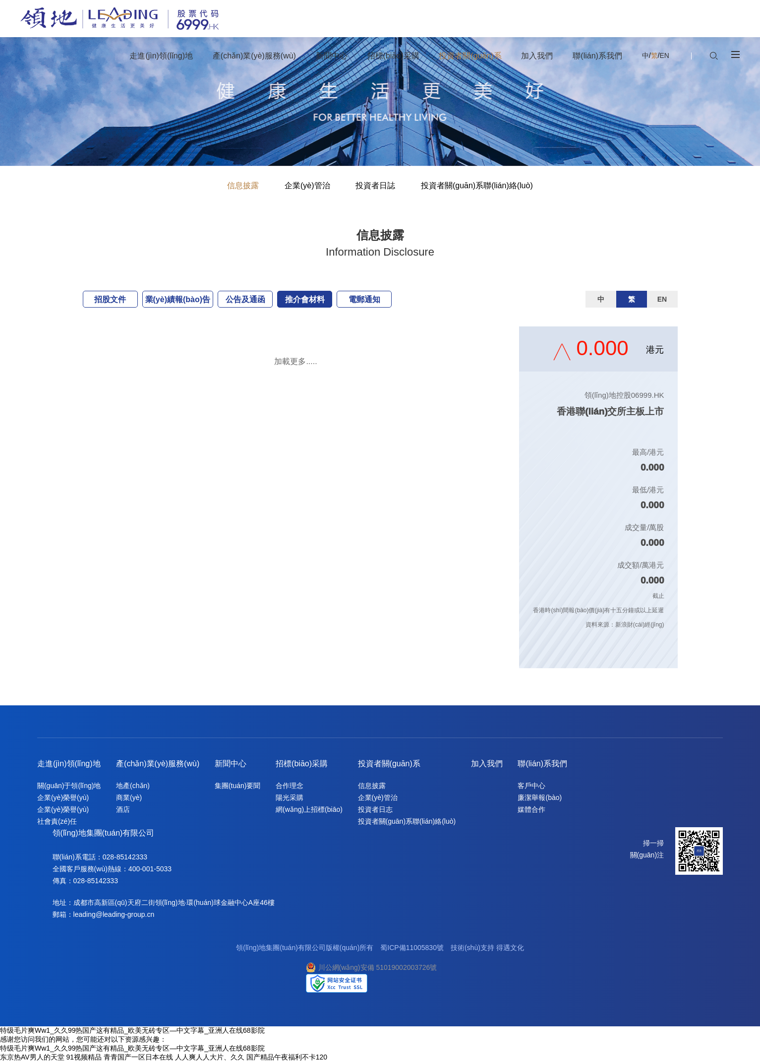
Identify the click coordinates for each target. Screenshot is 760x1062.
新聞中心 (230, 763)
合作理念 (289, 786)
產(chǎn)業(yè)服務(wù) (157, 763)
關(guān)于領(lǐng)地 (69, 786)
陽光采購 (289, 797)
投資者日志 (375, 809)
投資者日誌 (375, 185)
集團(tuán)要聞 (238, 786)
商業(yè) (129, 797)
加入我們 (487, 763)
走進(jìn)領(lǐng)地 (69, 763)
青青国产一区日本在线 (138, 1057)
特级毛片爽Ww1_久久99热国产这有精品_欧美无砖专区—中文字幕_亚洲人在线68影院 (132, 1030)
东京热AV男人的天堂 (32, 1057)
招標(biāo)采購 (302, 763)
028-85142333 (125, 857)
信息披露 (243, 185)
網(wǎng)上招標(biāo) (309, 809)
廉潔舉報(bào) (540, 797)
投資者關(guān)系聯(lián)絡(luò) (477, 185)
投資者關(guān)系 (389, 763)
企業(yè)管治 (307, 185)
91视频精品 (84, 1057)
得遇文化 (510, 948)
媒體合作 (531, 809)
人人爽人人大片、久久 (209, 1057)
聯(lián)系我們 (542, 763)
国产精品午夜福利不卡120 (286, 1057)
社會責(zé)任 (57, 821)
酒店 (123, 809)
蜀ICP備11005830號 (412, 948)
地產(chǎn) (133, 786)
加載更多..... (295, 361)
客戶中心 (531, 786)
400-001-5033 (150, 869)
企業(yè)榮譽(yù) (63, 797)
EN (664, 55)
